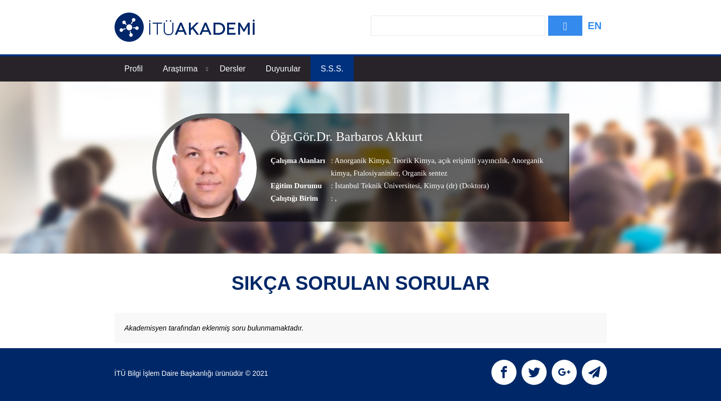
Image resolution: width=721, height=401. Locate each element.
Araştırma (185, 68)
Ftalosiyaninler (375, 174)
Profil (134, 68)
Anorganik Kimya (362, 161)
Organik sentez (424, 174)
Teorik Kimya (413, 161)
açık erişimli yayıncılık (472, 161)
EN (595, 25)
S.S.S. (332, 68)
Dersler (233, 68)
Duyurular (283, 68)
